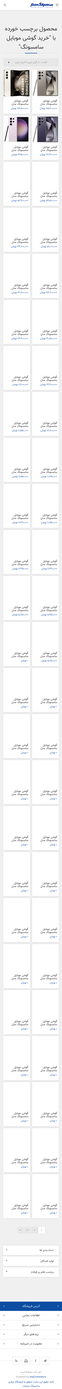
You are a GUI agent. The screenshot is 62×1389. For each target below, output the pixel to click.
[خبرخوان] (16, 1361)
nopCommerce (38, 1377)
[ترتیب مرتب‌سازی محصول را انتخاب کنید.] (31, 62)
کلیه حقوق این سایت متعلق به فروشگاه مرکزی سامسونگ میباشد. (31, 1384)
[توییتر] (45, 1361)
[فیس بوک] (36, 1361)
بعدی (20, 1230)
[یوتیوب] (26, 1361)
